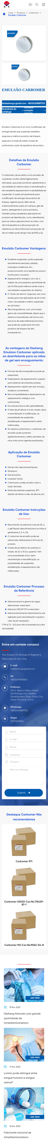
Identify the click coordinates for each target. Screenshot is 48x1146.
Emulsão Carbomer (17, 15)
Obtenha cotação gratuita (35, 110)
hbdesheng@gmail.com (14, 103)
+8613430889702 (36, 103)
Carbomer (33, 13)
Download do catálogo (13, 110)
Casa (10, 13)
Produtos (21, 13)
